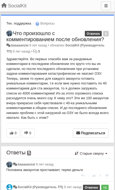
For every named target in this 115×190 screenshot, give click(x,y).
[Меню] (106, 5)
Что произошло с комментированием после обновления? (55, 36)
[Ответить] (83, 176)
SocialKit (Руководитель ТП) (40, 187)
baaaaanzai (19, 45)
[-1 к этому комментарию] (107, 176)
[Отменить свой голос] (100, 176)
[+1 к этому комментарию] (94, 176)
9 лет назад (45, 164)
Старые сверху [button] (91, 153)
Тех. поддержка (18, 23)
